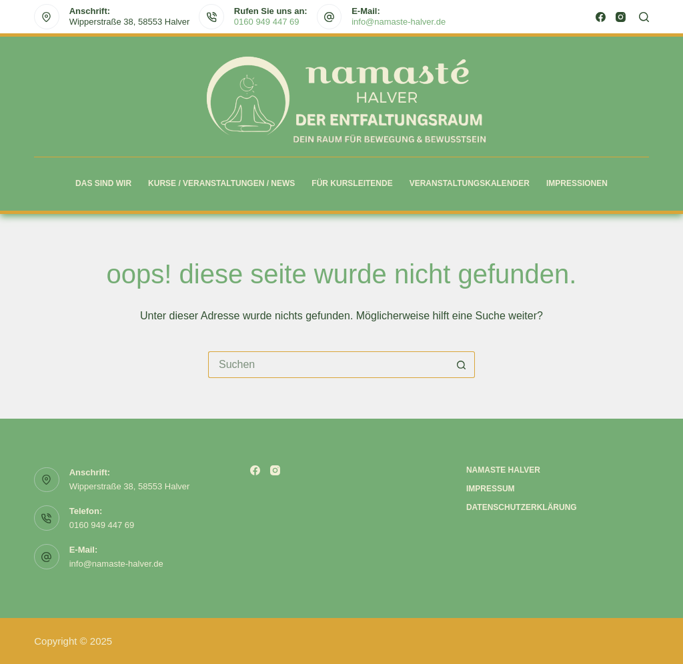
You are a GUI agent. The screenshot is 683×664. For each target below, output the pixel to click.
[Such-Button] (461, 364)
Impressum (490, 488)
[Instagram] (621, 17)
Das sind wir (103, 183)
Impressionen (577, 183)
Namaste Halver (503, 470)
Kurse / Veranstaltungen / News (221, 183)
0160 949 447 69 (266, 22)
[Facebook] (601, 17)
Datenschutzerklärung (521, 507)
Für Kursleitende (351, 183)
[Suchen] (644, 17)
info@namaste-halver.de (399, 22)
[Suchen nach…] (328, 364)
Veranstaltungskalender (470, 183)
